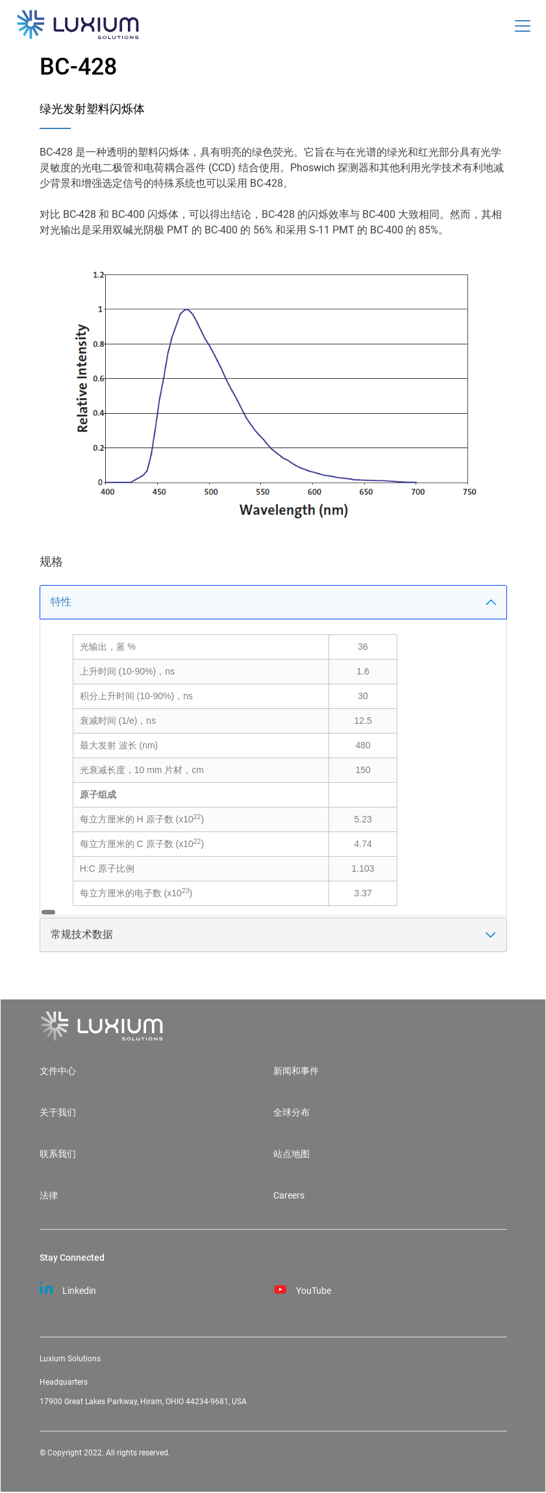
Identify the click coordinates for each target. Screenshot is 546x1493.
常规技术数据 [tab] (273, 934)
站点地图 (291, 1154)
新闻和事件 (296, 1071)
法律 (49, 1195)
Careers (288, 1195)
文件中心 (58, 1071)
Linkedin (68, 1288)
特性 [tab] (273, 601)
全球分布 (291, 1112)
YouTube (302, 1288)
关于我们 (58, 1112)
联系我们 (58, 1154)
